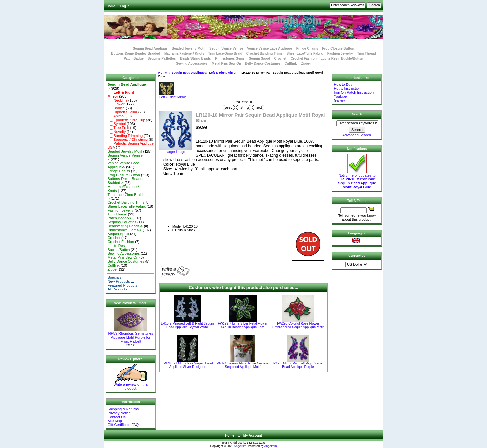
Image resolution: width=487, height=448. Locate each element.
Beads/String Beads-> (125, 226)
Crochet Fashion (304, 58)
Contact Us (116, 417)
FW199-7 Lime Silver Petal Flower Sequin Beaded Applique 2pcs (243, 325)
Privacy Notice (118, 413)
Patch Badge (134, 58)
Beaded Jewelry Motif (188, 48)
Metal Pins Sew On (226, 63)
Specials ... (116, 277)
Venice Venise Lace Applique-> (123, 165)
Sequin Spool (259, 58)
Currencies (356, 255)
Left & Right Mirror (223, 72)
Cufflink (290, 63)
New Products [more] (130, 303)
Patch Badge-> (119, 218)
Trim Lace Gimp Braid (225, 53)
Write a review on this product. (131, 384)
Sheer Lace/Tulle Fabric (304, 53)
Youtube (340, 96)
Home (111, 6)
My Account (253, 435)
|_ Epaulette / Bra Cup (126, 120)
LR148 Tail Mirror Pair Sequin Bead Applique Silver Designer (187, 365)
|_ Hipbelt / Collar (122, 112)
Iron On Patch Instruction (354, 92)
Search (357, 114)
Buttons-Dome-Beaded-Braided (135, 53)
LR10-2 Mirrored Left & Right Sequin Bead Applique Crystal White (187, 325)
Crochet (280, 58)
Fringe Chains (307, 48)
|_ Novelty (116, 132)
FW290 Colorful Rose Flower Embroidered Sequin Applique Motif (298, 325)
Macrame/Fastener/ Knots (184, 53)
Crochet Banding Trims (264, 53)
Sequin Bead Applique (187, 72)
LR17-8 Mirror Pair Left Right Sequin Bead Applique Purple (298, 365)
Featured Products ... (124, 285)
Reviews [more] (131, 359)
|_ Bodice (116, 108)
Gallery (339, 100)
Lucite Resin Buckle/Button (342, 58)
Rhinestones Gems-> (124, 230)
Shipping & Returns (123, 409)
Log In (125, 6)
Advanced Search (356, 135)
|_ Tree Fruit (118, 128)
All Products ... (119, 289)
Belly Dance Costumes (263, 63)
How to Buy (343, 84)
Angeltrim (240, 446)
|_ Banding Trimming (125, 136)
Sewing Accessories (191, 63)
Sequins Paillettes (162, 58)
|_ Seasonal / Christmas (127, 139)
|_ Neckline (117, 100)
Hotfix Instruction (347, 88)
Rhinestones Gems (230, 58)
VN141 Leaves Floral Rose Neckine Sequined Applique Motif (242, 365)
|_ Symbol (116, 124)
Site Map (114, 421)
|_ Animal (115, 116)
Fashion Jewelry (340, 53)
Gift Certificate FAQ (123, 425)
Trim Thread (366, 53)
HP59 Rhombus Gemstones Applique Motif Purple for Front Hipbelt (130, 335)
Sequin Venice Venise (226, 48)
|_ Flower (115, 104)
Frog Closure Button (338, 48)
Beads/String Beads (195, 58)
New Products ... (120, 281)
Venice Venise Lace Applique (269, 48)
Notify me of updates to (357, 179)
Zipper (306, 63)
